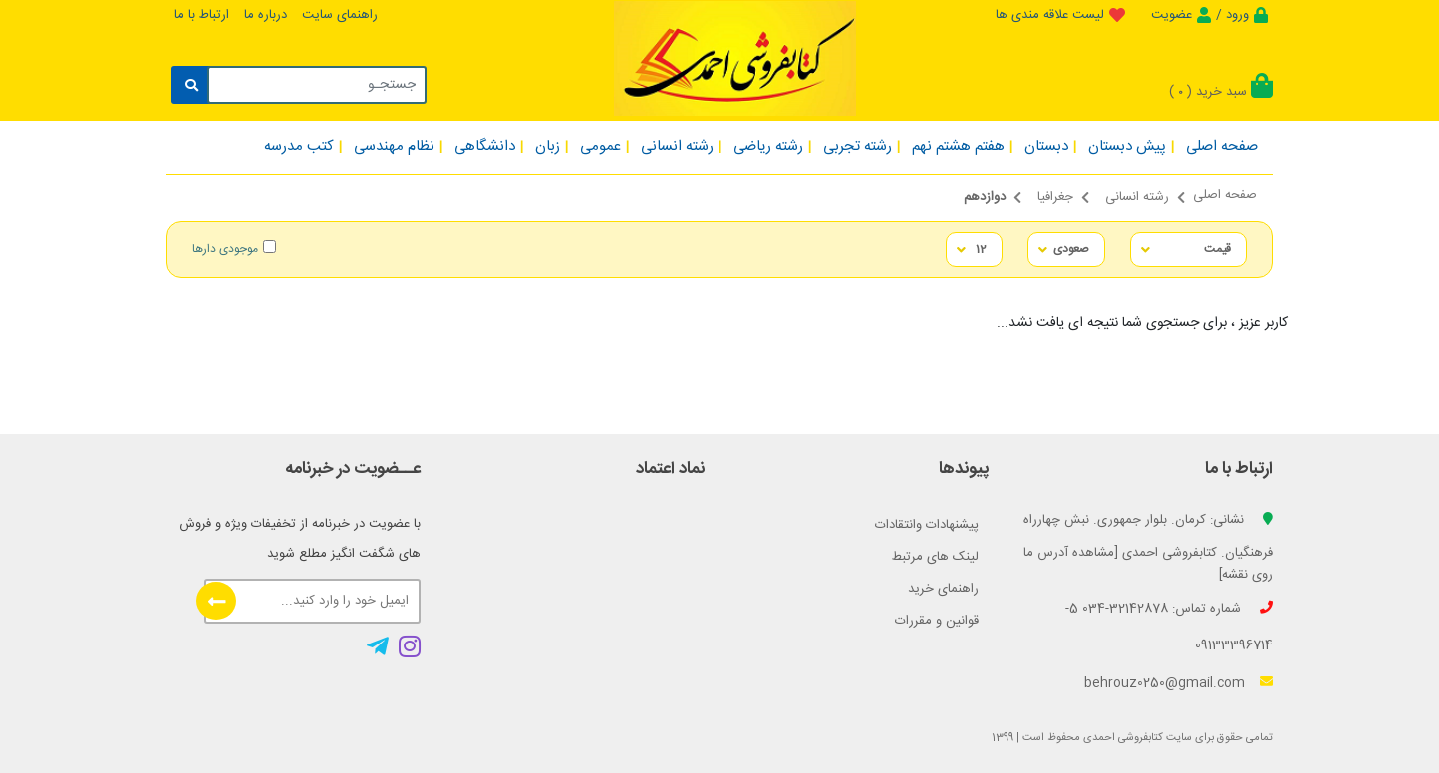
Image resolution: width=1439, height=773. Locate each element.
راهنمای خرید (943, 589)
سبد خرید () (1221, 92)
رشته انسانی (1137, 197)
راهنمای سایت (340, 15)
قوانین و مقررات (937, 621)
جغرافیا (1055, 197)
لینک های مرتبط (935, 557)
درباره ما (265, 15)
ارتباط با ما (201, 15)
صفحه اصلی (1225, 195)
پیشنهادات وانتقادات (927, 525)
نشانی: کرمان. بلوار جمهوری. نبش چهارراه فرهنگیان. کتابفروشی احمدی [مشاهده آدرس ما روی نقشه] (1148, 547)
